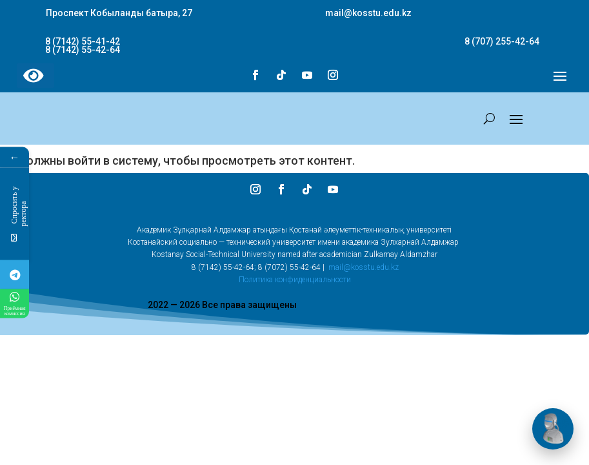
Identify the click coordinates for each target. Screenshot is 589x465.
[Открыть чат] (553, 429)
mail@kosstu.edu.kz (363, 267)
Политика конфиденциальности (295, 279)
